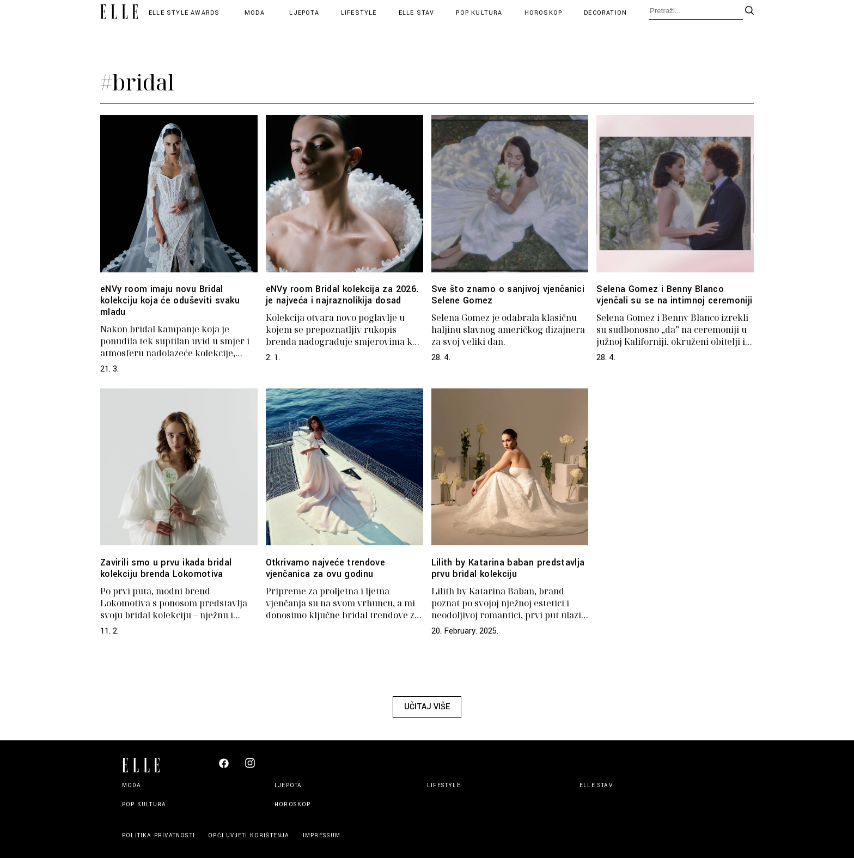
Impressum (322, 835)
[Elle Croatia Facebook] (224, 766)
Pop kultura (479, 13)
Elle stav (417, 13)
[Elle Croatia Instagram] (250, 767)
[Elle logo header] (119, 13)
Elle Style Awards (184, 13)
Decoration (605, 13)
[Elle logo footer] (145, 764)
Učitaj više (427, 707)
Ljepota (304, 13)
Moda (255, 13)
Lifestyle (359, 13)
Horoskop (543, 13)
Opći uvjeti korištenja (250, 835)
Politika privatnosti (159, 835)
